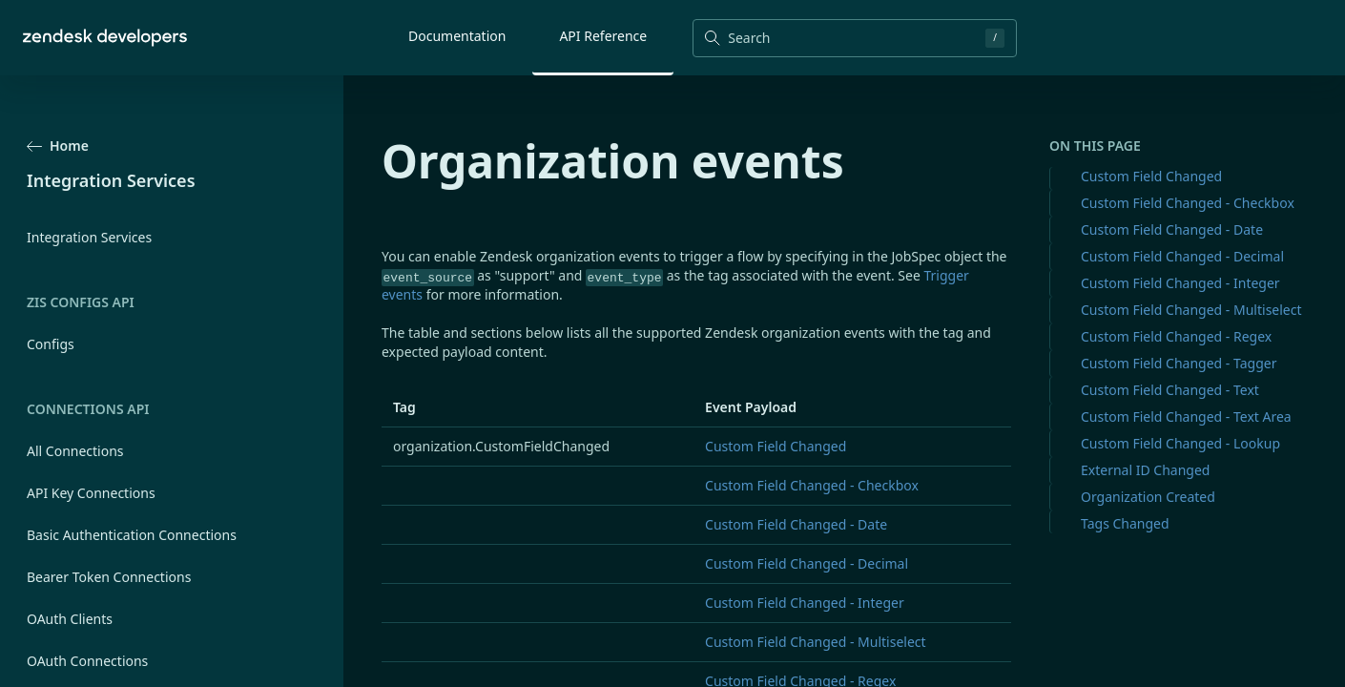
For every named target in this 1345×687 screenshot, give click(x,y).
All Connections (75, 451)
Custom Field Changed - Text (1170, 390)
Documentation (457, 36)
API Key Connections (91, 493)
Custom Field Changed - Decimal (1182, 256)
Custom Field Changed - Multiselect (1191, 310)
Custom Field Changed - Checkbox (1187, 203)
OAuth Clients (70, 619)
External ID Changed (1145, 470)
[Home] (105, 37)
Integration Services (89, 237)
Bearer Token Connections (109, 577)
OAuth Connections (87, 661)
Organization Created (1148, 497)
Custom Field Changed (1151, 176)
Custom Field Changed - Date (1172, 229)
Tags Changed (1125, 523)
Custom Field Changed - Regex (1176, 336)
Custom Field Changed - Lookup (1180, 443)
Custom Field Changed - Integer (1180, 283)
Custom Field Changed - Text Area (1186, 416)
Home (58, 145)
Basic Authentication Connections (132, 535)
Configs (50, 344)
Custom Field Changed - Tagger (1178, 363)
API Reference (603, 36)
